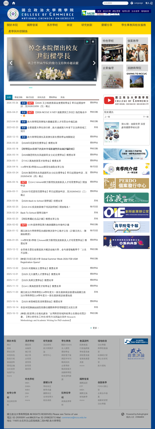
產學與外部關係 (18, 31)
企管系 (28, 358)
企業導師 (65, 365)
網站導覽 (116, 11)
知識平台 (11, 372)
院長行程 (11, 358)
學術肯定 (47, 386)
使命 (9, 348)
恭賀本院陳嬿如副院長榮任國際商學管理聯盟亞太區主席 (49, 307)
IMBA (27, 389)
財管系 (28, 365)
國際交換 (83, 393)
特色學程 (29, 378)
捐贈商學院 (66, 372)
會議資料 (11, 362)
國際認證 (83, 382)
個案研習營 (103, 400)
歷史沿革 (11, 351)
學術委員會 (84, 351)
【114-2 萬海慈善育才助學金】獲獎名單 (41, 160)
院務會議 (83, 344)
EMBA (27, 386)
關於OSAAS (66, 344)
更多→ (96, 328)
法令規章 (135, 11)
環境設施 (11, 365)
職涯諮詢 (65, 362)
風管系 (28, 368)
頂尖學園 (102, 344)
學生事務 (66, 340)
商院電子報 (66, 355)
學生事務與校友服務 (133, 24)
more (9, 375)
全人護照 (65, 348)
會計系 (28, 351)
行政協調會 (84, 348)
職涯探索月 (66, 368)
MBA (27, 382)
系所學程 (52, 24)
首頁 (99, 11)
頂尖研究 (47, 344)
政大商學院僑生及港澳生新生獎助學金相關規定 (51, 137)
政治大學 (107, 11)
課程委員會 (84, 355)
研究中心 (47, 355)
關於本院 (12, 24)
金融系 (28, 348)
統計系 (28, 355)
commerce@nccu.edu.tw (74, 417)
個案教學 (102, 382)
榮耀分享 (106, 24)
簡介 (9, 344)
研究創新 (86, 24)
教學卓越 (47, 389)
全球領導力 (48, 396)
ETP (26, 396)
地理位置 (126, 11)
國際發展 (32, 24)
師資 (69, 24)
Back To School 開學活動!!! (34, 212)
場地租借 (145, 11)
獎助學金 (65, 351)
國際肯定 (47, 393)
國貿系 (28, 344)
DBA (27, 393)
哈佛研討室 (103, 355)
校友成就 (47, 400)
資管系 (28, 362)
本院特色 (11, 355)
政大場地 (102, 365)
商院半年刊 (66, 358)
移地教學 (83, 396)
